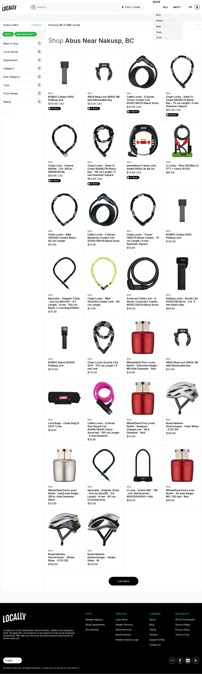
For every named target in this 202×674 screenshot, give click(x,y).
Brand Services (123, 629)
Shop (155, 7)
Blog (151, 624)
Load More (123, 581)
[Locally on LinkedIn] (188, 660)
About (177, 7)
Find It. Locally (127, 7)
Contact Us (155, 644)
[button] (22, 43)
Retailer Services (124, 624)
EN (190, 7)
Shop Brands (92, 629)
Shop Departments (95, 624)
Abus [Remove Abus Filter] (8, 34)
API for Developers (185, 619)
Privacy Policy (182, 629)
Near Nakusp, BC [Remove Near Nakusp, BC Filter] (26, 34)
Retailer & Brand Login (127, 639)
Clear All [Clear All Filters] (36, 25)
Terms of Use (182, 634)
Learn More (122, 619)
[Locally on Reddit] (172, 660)
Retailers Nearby (94, 619)
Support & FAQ (157, 639)
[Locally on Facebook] (180, 660)
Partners (153, 634)
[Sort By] (183, 25)
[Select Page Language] (12, 660)
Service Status (182, 624)
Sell (165, 7)
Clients (152, 629)
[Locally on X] (196, 660)
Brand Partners (123, 634)
